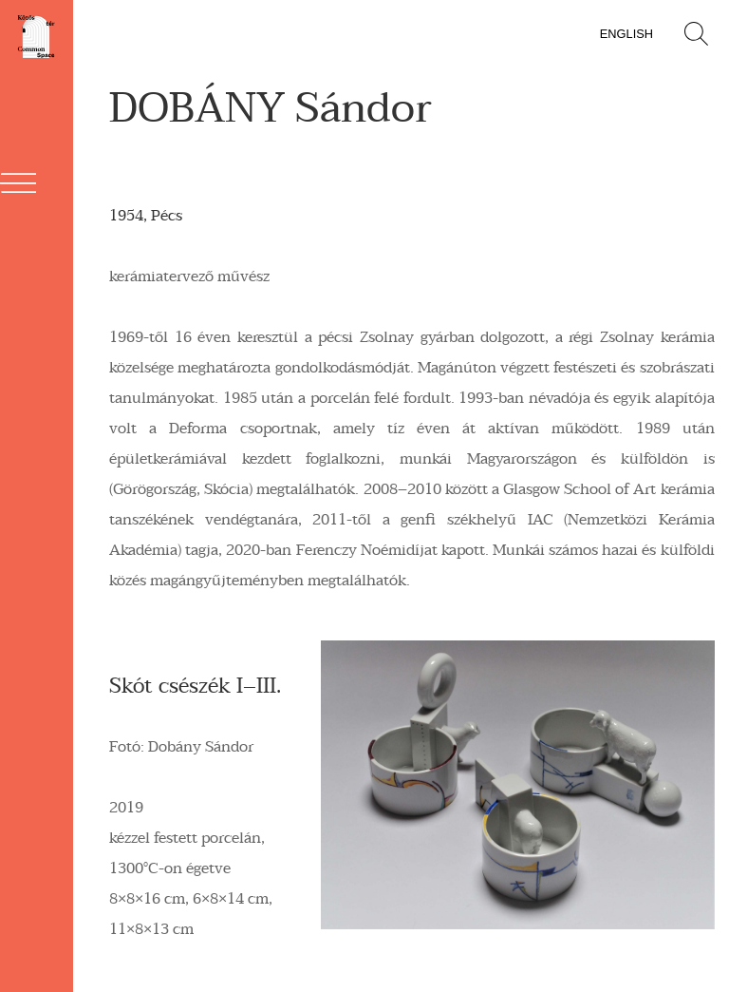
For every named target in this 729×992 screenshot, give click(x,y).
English (626, 34)
